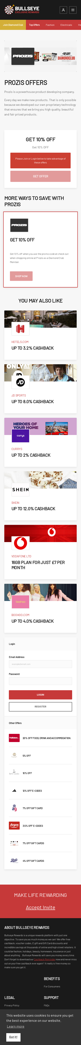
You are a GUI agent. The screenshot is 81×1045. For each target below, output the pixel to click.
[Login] (63, 10)
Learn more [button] (15, 1026)
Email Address (16, 656)
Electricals (66, 24)
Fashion (50, 24)
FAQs (46, 1005)
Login (40, 694)
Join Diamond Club (13, 24)
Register (40, 706)
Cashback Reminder (44, 959)
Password (14, 673)
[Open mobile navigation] (73, 10)
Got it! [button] (13, 1037)
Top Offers (34, 24)
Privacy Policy (11, 1005)
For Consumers (52, 986)
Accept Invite (40, 907)
